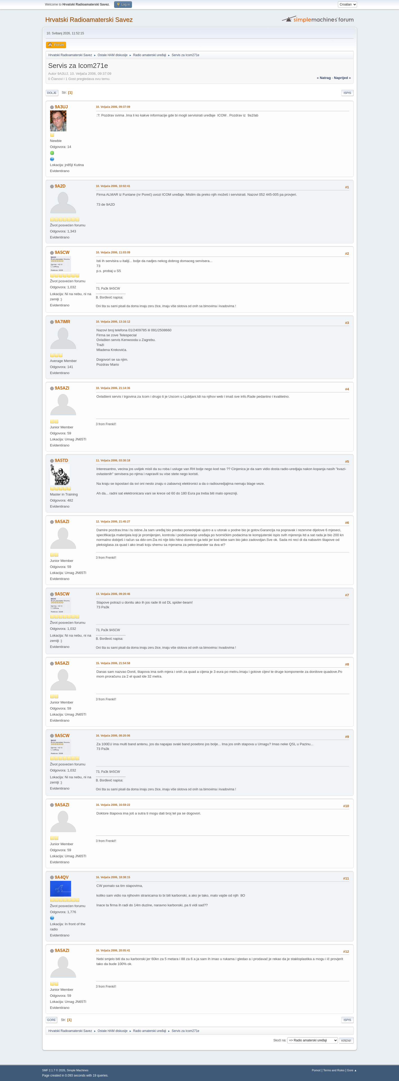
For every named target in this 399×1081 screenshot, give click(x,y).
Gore (51, 1019)
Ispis (347, 92)
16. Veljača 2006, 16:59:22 (113, 804)
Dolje (52, 92)
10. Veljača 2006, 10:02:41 (113, 186)
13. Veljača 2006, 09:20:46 (113, 593)
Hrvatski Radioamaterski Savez (89, 19)
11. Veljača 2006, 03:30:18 (113, 460)
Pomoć (316, 1070)
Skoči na (279, 1040)
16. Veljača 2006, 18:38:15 (113, 877)
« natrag (324, 78)
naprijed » (342, 78)
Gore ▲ (352, 1070)
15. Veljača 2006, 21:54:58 (113, 663)
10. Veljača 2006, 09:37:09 (113, 106)
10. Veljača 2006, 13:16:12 (113, 321)
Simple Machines (77, 1070)
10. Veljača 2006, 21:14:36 (113, 388)
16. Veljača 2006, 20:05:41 (113, 950)
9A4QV (61, 877)
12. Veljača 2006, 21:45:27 (113, 521)
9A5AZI (62, 388)
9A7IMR (62, 321)
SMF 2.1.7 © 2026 (53, 1070)
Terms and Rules (333, 1070)
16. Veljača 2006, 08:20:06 (113, 735)
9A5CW (62, 252)
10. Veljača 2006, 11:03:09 (113, 252)
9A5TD (61, 460)
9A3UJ (61, 107)
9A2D (60, 186)
